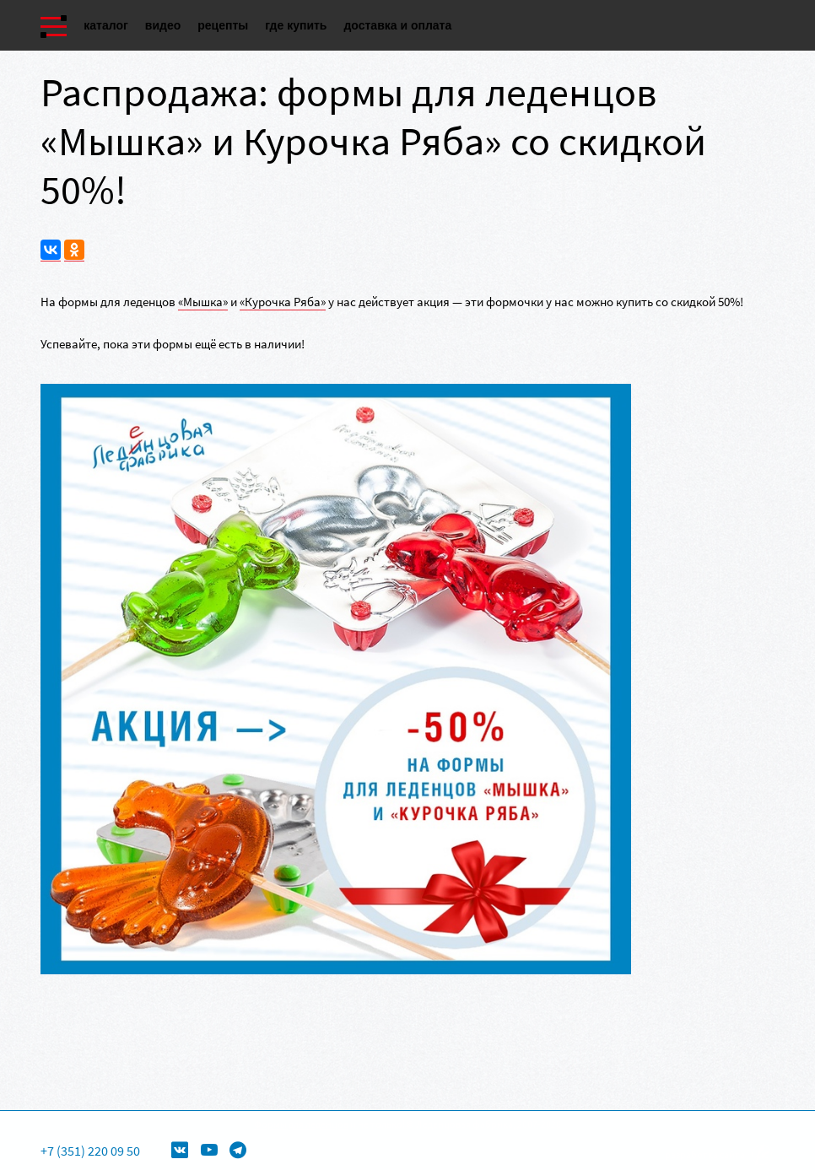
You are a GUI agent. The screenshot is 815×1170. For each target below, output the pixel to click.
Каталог (106, 25)
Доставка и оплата (397, 25)
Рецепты (222, 25)
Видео (163, 25)
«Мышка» (203, 302)
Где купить (296, 25)
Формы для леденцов (301, 1124)
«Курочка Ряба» (283, 302)
